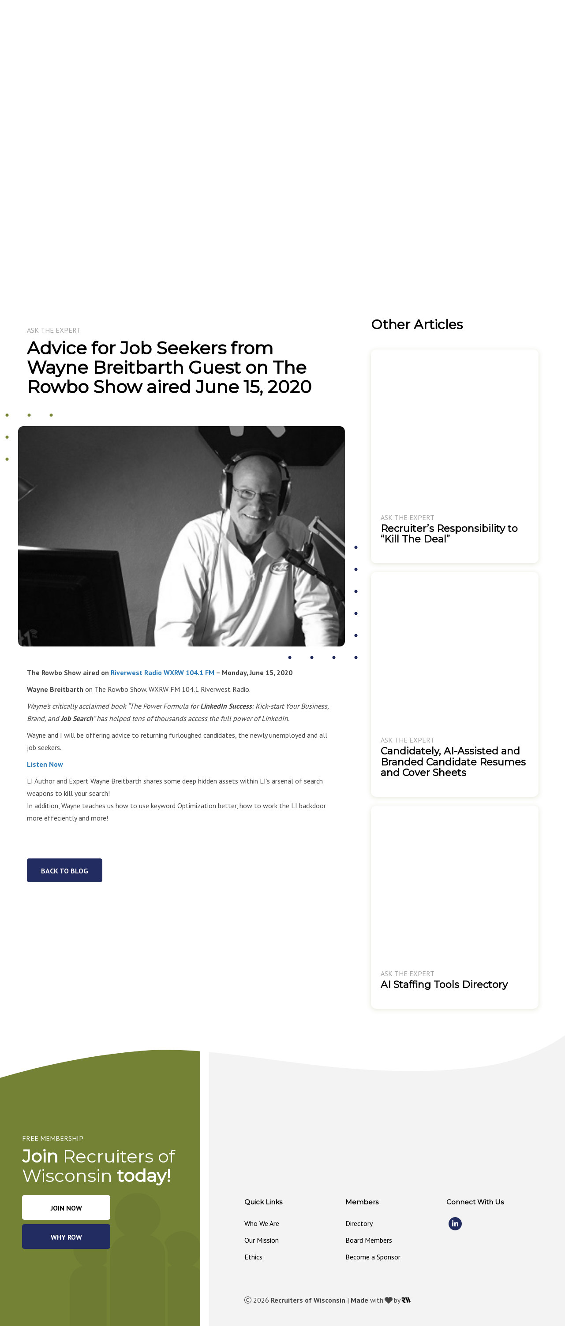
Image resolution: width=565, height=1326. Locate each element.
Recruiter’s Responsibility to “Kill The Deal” (449, 534)
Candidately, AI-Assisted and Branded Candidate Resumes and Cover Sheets (453, 761)
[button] (296, 30)
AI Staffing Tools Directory (444, 985)
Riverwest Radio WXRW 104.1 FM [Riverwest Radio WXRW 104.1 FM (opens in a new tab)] (162, 672)
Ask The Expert (54, 330)
